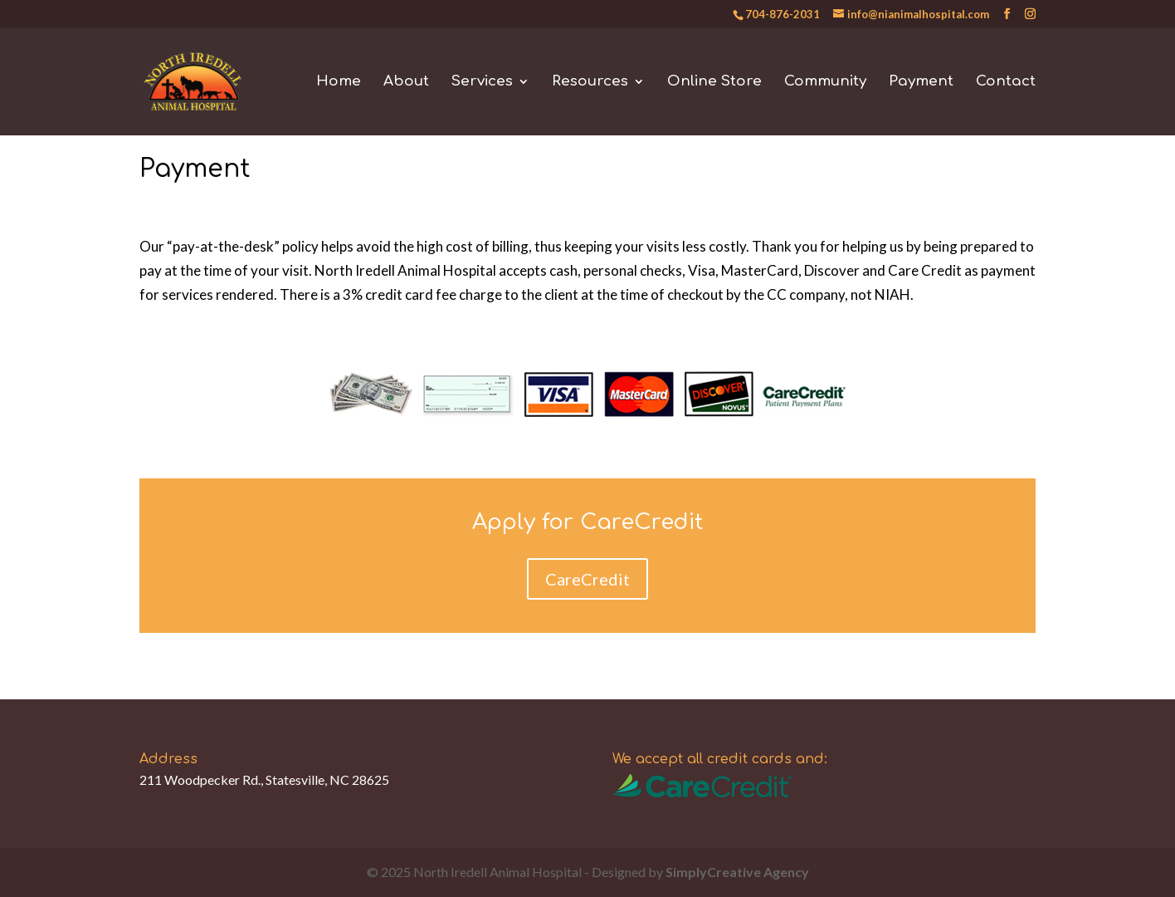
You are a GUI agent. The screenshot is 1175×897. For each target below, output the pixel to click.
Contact (1006, 82)
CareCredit (587, 579)
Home (338, 82)
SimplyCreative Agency (737, 872)
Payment (921, 82)
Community (825, 82)
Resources (590, 82)
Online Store (714, 82)
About (406, 82)
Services (482, 82)
